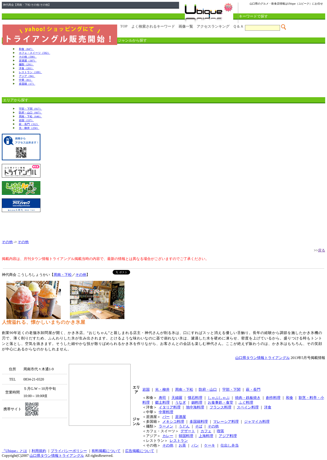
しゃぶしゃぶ (219, 398)
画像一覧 (185, 26)
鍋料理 (196, 402)
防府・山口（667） (30, 112)
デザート (188, 431)
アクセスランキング (213, 26)
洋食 (267, 407)
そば (198, 426)
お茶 (182, 445)
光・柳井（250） (29, 128)
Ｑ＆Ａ (238, 26)
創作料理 (273, 398)
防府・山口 (208, 389)
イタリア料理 (170, 407)
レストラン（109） (30, 72)
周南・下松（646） (30, 116)
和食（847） (26, 49)
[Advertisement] (163, 226)
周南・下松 (63, 275)
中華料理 (166, 412)
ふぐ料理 (246, 402)
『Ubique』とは (14, 451)
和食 (289, 398)
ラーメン (166, 426)
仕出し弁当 (229, 445)
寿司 (162, 398)
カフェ (206, 431)
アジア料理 (228, 436)
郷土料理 (162, 402)
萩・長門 (253, 389)
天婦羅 (176, 398)
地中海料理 (195, 407)
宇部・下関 (231, 389)
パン (195, 445)
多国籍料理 (199, 421)
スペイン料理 (248, 407)
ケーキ (209, 445)
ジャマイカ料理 (257, 421)
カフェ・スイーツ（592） (34, 52)
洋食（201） (26, 68)
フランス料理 (220, 407)
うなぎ (180, 402)
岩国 (146, 389)
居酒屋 (180, 417)
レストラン (179, 441)
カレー (167, 436)
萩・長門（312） (29, 124)
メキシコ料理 (173, 421)
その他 (7, 242)
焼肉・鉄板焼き (247, 398)
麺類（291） (26, 64)
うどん (184, 426)
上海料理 (206, 436)
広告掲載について (139, 451)
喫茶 (220, 431)
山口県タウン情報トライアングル (262, 358)
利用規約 (39, 451)
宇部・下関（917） (30, 108)
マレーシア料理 (226, 421)
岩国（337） (26, 120)
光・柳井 (162, 389)
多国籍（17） (27, 83)
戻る (321, 250)
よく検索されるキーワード (153, 26)
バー (166, 417)
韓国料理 (186, 436)
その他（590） (28, 56)
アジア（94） (27, 76)
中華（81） (25, 80)
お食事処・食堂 (220, 402)
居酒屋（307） (28, 60)
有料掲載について (106, 451)
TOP (124, 26)
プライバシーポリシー (69, 451)
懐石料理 (195, 398)
